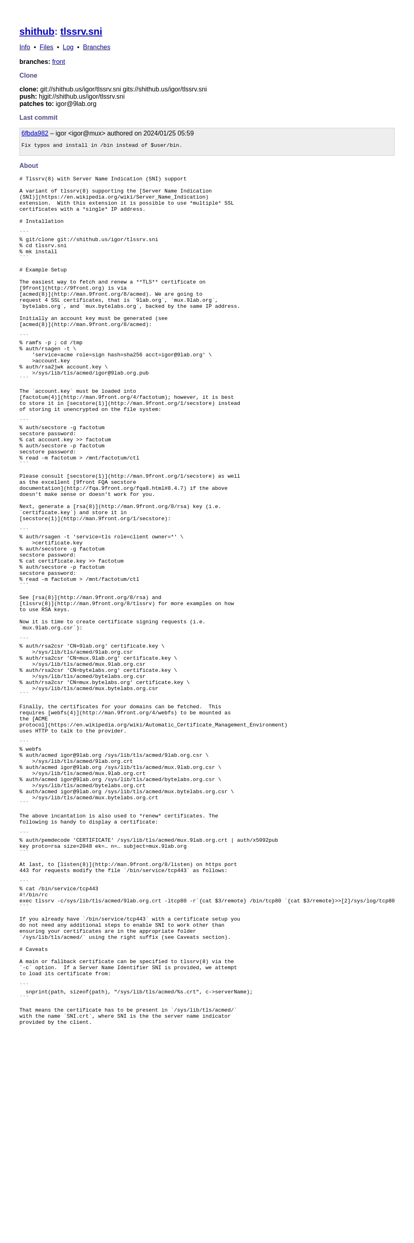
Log (68, 47)
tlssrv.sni (81, 31)
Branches (96, 47)
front (58, 61)
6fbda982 (35, 133)
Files (46, 47)
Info (24, 47)
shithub (37, 31)
